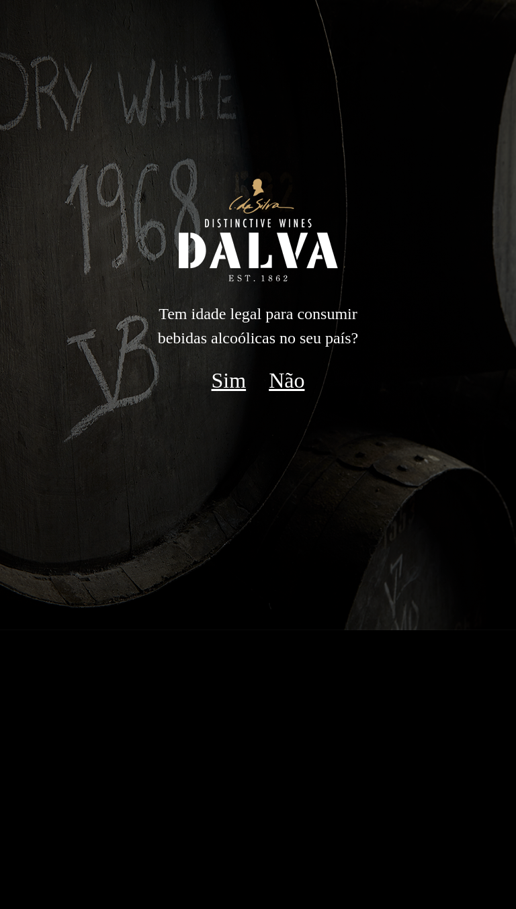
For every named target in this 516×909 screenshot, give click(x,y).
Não (286, 380)
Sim (229, 380)
